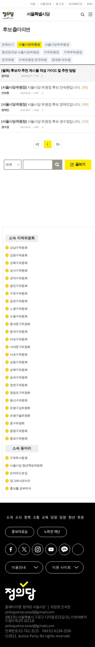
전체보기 (8, 44)
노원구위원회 (18, 309)
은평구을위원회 (20, 415)
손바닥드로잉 (18, 473)
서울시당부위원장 (57, 44)
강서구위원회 (18, 270)
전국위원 (8, 60)
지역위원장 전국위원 (33, 60)
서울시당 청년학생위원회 (26, 465)
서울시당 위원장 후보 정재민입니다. (40, 104)
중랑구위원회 (18, 431)
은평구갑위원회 (20, 408)
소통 (36, 518)
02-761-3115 (28, 631)
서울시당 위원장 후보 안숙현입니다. (41, 87)
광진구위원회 (18, 286)
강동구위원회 (18, 255)
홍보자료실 (20, 532)
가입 (32, 3)
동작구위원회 (18, 331)
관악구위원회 (18, 278)
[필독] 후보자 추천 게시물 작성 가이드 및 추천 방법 (38, 70)
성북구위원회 (18, 370)
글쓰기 (80, 164)
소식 (18, 518)
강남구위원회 (18, 247)
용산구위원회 (18, 400)
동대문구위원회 (20, 324)
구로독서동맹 (18, 458)
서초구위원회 (18, 354)
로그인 (60, 3)
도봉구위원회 (18, 316)
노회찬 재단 (52, 532)
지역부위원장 (73, 52)
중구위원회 (17, 423)
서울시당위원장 (29, 44)
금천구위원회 (18, 301)
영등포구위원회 (20, 393)
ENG (89, 3)
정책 (27, 518)
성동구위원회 (18, 362)
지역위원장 (51, 52)
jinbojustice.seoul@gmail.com (29, 612)
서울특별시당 (38, 14)
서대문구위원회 (20, 347)
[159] (85, 121)
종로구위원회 (18, 438)
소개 (9, 518)
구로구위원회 (18, 293)
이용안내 (45, 3)
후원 (80, 518)
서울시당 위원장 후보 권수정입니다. (40, 121)
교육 (45, 518)
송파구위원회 (18, 377)
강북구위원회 (18, 263)
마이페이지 (75, 3)
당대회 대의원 (61, 60)
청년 (71, 518)
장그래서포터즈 (20, 481)
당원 (54, 518)
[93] (84, 87)
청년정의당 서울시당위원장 (20, 52)
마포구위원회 (18, 339)
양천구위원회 (18, 385)
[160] (85, 104)
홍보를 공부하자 (20, 488)
